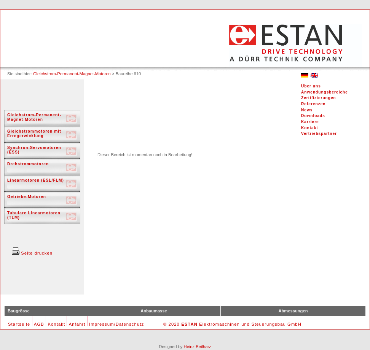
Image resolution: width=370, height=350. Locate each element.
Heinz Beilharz (197, 346)
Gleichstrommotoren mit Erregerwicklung (34, 133)
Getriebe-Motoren (26, 197)
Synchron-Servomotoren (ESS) (34, 150)
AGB (39, 324)
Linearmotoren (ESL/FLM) (35, 180)
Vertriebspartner (319, 133)
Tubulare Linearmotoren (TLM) (34, 215)
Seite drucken (32, 253)
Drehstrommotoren (28, 164)
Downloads (313, 116)
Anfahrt (77, 324)
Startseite (19, 324)
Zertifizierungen (318, 98)
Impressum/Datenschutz (116, 324)
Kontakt (309, 128)
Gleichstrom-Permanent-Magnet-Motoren (72, 73)
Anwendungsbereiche (324, 92)
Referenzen (313, 104)
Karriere (310, 122)
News (307, 110)
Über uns (311, 86)
